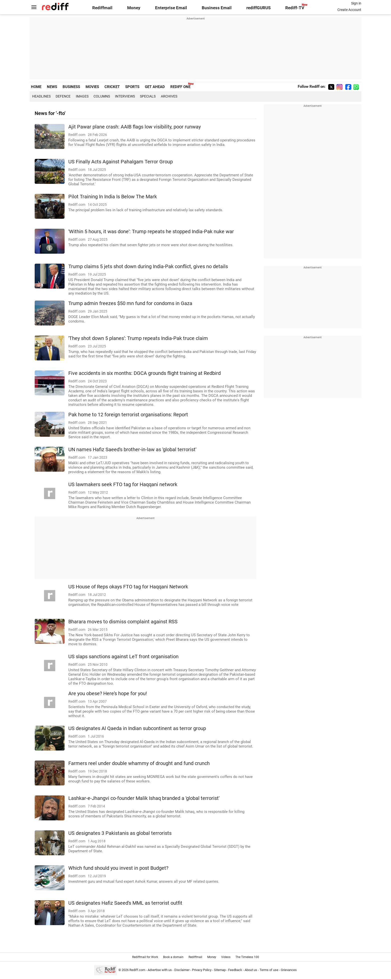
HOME (36, 87)
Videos (225, 957)
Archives (169, 96)
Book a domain (173, 957)
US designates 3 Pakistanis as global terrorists (120, 833)
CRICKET (112, 87)
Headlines (41, 96)
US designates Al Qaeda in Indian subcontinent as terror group (137, 728)
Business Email (217, 7)
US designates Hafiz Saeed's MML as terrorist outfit (125, 903)
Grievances (289, 970)
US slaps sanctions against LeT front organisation (123, 656)
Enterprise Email (171, 7)
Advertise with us (160, 970)
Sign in (356, 3)
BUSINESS (71, 87)
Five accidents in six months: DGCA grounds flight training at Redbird (144, 373)
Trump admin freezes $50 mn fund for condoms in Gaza (130, 303)
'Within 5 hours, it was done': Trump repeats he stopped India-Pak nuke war (151, 231)
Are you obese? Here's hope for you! (107, 693)
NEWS (52, 87)
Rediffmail (102, 7)
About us (251, 970)
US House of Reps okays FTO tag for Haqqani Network (128, 587)
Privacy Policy (201, 970)
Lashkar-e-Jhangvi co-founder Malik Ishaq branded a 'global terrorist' (143, 798)
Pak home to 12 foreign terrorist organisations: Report (128, 415)
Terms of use (269, 970)
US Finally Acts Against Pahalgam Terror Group (120, 162)
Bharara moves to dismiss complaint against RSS (123, 622)
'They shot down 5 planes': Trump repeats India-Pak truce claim (138, 338)
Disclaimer (182, 970)
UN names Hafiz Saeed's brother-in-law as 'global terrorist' (132, 449)
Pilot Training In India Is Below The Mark (112, 197)
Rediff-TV (294, 7)
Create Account (349, 10)
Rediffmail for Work (145, 957)
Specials (148, 96)
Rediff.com (137, 970)
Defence (63, 96)
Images (82, 96)
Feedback (235, 970)
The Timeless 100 (247, 957)
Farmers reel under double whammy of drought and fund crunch (139, 763)
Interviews (125, 96)
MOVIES (92, 87)
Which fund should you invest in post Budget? (118, 868)
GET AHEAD (155, 87)
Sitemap (220, 970)
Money (133, 7)
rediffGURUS (258, 7)
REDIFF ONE (180, 87)
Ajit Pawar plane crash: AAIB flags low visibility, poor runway (134, 127)
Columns (102, 96)
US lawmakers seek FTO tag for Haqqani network (122, 484)
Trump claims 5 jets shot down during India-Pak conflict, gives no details (148, 266)
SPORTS (132, 87)
